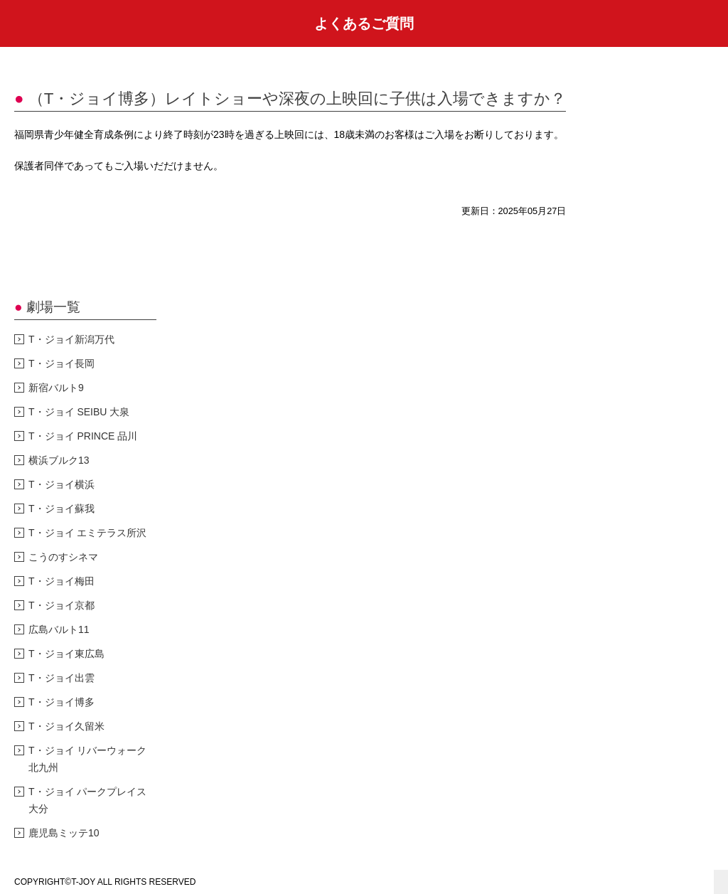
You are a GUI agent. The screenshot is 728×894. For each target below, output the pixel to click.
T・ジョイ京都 (61, 605)
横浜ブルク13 (59, 460)
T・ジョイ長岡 (61, 363)
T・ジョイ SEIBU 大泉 (78, 411)
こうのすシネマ (63, 557)
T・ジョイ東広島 (66, 653)
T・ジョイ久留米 (66, 726)
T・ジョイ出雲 (61, 677)
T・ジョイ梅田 (61, 581)
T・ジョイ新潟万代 (71, 339)
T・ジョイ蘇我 (61, 508)
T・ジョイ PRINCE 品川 (82, 436)
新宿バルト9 (56, 387)
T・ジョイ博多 (61, 702)
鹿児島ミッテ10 (64, 833)
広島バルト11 (59, 629)
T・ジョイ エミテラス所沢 (87, 532)
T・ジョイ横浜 (61, 484)
